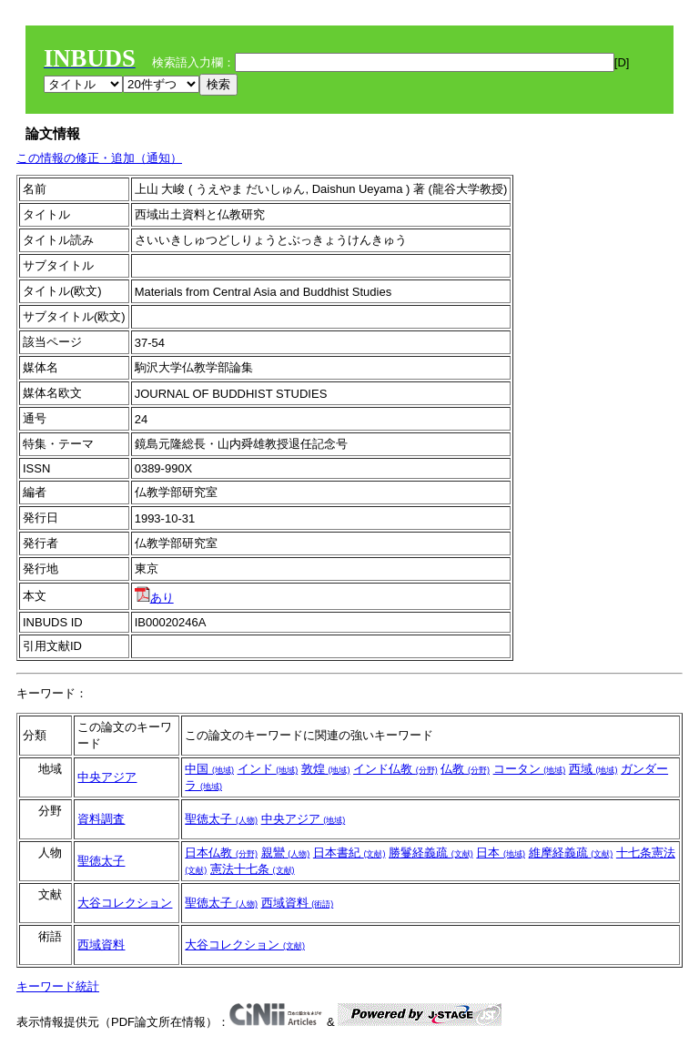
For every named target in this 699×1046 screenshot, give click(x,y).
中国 (209, 769)
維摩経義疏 (571, 852)
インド (268, 769)
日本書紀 (349, 852)
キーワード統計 (57, 986)
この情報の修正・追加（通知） (99, 158)
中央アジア (107, 777)
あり (154, 597)
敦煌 (325, 769)
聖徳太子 (221, 819)
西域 (593, 769)
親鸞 (285, 852)
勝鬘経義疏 (431, 852)
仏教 (465, 769)
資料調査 (101, 819)
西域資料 (297, 902)
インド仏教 (395, 769)
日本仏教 (221, 852)
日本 (500, 852)
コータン (529, 769)
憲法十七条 (252, 869)
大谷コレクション (124, 902)
